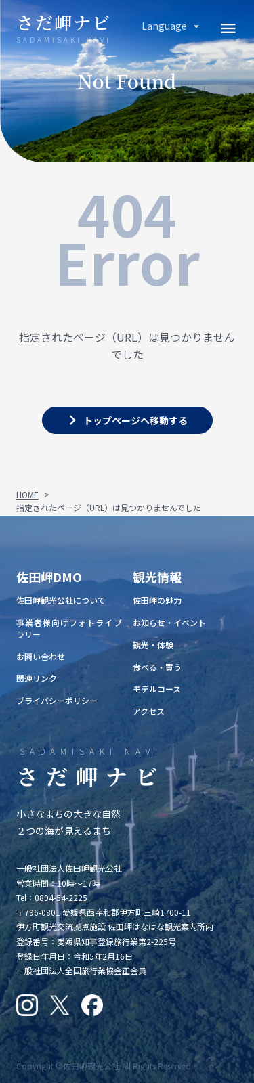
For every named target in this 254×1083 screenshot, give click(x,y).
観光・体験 (153, 644)
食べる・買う (157, 667)
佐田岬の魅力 (157, 600)
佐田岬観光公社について (61, 600)
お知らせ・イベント (169, 622)
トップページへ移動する (135, 420)
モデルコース (157, 688)
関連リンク (36, 678)
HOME (27, 494)
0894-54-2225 (61, 897)
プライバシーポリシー (57, 700)
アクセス (149, 711)
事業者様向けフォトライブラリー (69, 628)
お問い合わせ (40, 656)
